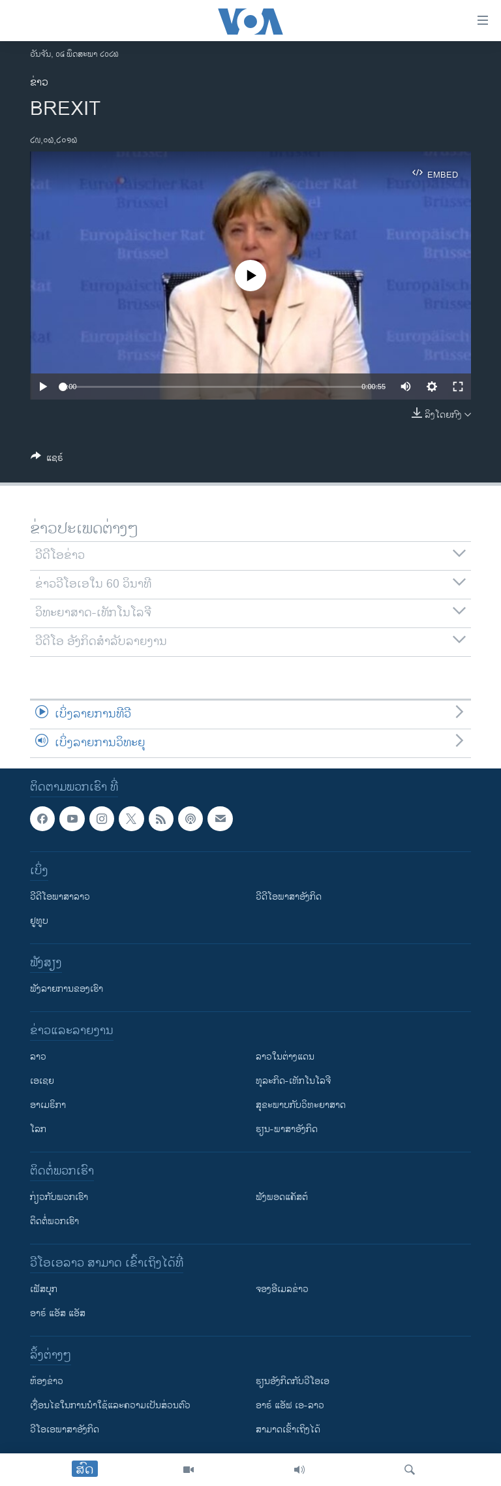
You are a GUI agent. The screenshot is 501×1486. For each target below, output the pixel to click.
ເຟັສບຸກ (43, 1289)
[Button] (47, 460)
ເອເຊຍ (42, 1081)
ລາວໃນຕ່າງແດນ (285, 1057)
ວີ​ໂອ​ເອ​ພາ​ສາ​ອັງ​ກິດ (64, 1429)
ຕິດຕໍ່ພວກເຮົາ (54, 1221)
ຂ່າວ (39, 82)
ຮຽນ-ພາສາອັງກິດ (287, 1129)
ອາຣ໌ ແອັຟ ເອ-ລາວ (290, 1405)
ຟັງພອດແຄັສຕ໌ (282, 1197)
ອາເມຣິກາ (48, 1105)
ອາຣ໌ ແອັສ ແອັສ (57, 1313)
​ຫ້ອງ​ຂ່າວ (46, 1381)
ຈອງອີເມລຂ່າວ (282, 1289)
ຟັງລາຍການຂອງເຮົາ (66, 989)
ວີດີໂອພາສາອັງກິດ (289, 897)
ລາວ (38, 1057)
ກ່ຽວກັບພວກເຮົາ (59, 1197)
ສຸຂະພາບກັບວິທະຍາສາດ (301, 1105)
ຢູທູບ (39, 921)
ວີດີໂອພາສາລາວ (60, 897)
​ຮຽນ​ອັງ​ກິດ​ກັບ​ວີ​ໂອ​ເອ (292, 1381)
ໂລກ (38, 1129)
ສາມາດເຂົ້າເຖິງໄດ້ (288, 1429)
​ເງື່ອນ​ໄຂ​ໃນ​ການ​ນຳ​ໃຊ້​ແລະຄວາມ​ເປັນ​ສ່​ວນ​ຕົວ (110, 1405)
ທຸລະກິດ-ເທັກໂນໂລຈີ (293, 1081)
